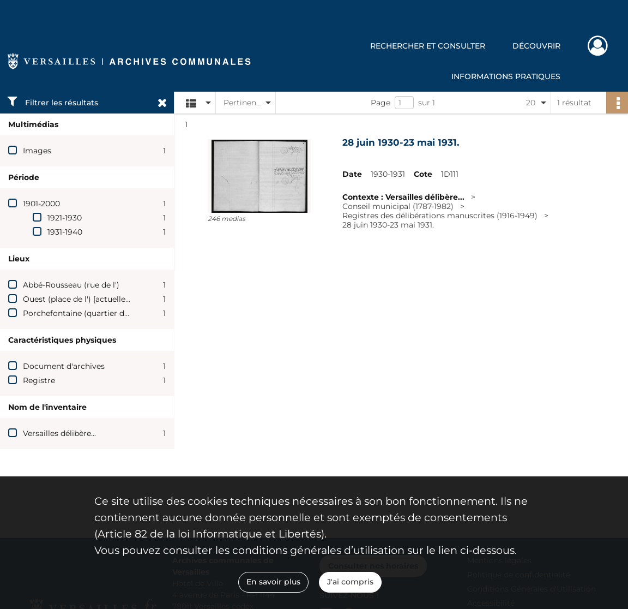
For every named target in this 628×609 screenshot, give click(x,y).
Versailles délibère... (59, 433)
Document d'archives (64, 366)
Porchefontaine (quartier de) (77, 313)
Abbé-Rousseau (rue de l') (71, 285)
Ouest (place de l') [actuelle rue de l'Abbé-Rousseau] (120, 299)
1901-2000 (41, 203)
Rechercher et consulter (427, 46)
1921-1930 (64, 218)
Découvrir (536, 46)
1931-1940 (64, 232)
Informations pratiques (505, 76)
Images (37, 151)
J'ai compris (350, 582)
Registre (39, 380)
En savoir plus (273, 582)
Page (380, 103)
